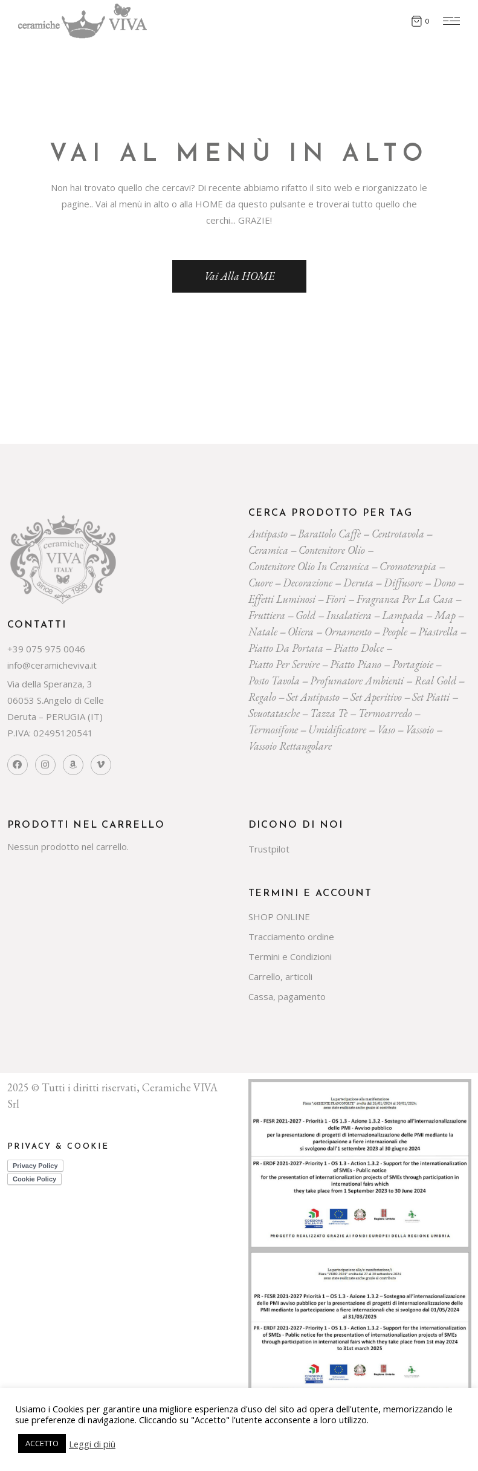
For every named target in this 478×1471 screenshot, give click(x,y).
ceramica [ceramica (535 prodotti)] (268, 550)
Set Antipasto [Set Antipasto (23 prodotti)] (313, 697)
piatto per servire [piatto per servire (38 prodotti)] (284, 664)
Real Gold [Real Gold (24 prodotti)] (435, 680)
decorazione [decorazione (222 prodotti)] (307, 582)
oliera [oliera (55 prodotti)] (301, 631)
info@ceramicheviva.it (52, 665)
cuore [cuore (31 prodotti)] (260, 582)
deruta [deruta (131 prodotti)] (358, 582)
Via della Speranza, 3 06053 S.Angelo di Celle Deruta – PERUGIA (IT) (55, 700)
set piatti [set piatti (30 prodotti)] (431, 697)
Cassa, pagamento (287, 996)
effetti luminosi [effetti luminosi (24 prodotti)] (281, 599)
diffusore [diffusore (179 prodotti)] (403, 582)
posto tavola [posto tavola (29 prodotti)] (274, 680)
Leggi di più (92, 1443)
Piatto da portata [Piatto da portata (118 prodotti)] (285, 648)
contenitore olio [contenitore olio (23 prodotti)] (332, 550)
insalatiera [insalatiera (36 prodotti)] (349, 615)
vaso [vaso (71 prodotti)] (386, 729)
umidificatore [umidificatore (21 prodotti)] (337, 729)
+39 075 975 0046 (46, 649)
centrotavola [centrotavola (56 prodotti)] (398, 534)
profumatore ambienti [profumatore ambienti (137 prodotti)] (357, 680)
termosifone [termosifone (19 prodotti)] (273, 729)
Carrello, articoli (280, 976)
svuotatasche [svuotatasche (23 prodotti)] (274, 713)
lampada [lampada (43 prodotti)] (403, 615)
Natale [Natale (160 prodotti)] (262, 631)
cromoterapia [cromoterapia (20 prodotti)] (407, 566)
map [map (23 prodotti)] (445, 615)
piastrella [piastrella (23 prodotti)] (438, 631)
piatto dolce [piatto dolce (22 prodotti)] (359, 648)
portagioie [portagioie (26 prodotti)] (412, 664)
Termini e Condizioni (290, 956)
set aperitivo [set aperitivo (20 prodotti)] (376, 697)
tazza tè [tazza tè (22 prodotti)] (328, 713)
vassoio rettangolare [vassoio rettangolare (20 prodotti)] (290, 746)
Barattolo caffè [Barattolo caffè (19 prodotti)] (329, 534)
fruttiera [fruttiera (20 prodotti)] (266, 615)
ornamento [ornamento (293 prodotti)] (348, 631)
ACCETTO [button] (42, 1443)
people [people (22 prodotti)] (394, 631)
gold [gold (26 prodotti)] (305, 615)
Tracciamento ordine (291, 936)
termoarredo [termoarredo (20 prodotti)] (385, 713)
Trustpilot (268, 849)
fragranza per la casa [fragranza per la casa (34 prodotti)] (405, 599)
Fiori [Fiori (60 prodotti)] (336, 599)
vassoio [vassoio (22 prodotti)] (419, 729)
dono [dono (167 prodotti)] (444, 582)
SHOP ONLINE (279, 917)
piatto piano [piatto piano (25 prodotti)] (355, 664)
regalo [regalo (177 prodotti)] (262, 697)
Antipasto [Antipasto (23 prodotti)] (268, 534)
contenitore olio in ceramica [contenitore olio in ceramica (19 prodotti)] (308, 566)
